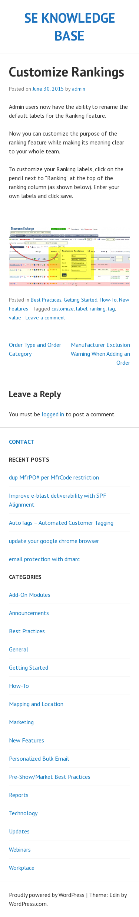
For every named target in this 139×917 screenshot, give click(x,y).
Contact (21, 441)
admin (78, 88)
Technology (23, 813)
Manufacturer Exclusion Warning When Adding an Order (100, 353)
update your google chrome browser (54, 540)
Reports (19, 795)
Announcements (29, 613)
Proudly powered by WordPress (47, 894)
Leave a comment (45, 317)
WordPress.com (28, 903)
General (18, 649)
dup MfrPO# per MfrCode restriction (54, 477)
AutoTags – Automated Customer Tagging (61, 522)
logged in (53, 414)
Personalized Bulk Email (39, 758)
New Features (26, 740)
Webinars (20, 849)
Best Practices (46, 299)
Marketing (21, 722)
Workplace (21, 867)
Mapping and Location (36, 704)
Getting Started (80, 299)
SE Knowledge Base (69, 26)
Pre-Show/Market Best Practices (49, 776)
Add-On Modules (29, 594)
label (81, 308)
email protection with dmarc (44, 559)
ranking (98, 308)
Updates (19, 831)
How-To (108, 299)
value (15, 317)
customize (63, 308)
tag (111, 308)
